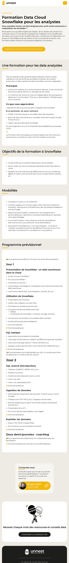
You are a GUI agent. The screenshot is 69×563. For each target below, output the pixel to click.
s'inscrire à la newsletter (34, 534)
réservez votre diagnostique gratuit (23, 49)
